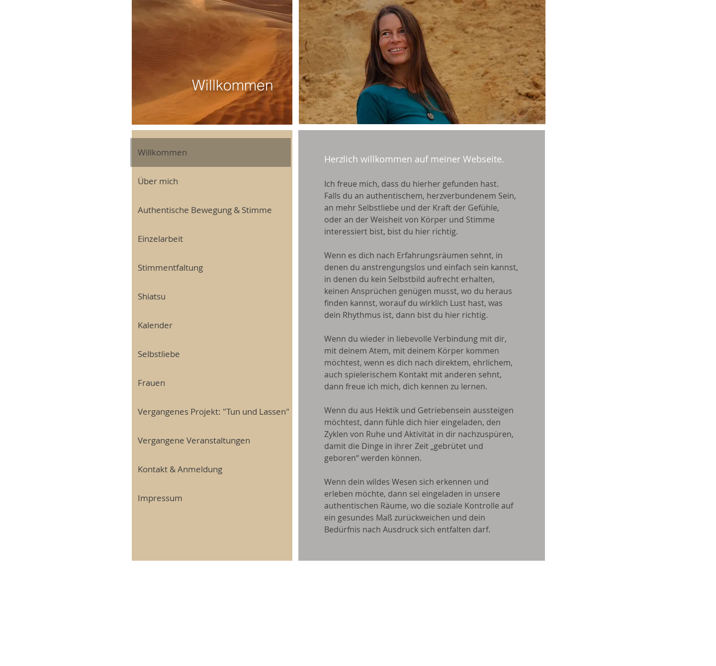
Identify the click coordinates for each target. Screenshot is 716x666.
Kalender (155, 325)
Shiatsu (152, 296)
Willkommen (162, 152)
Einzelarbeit (160, 238)
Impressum (160, 498)
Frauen (151, 382)
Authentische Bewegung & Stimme (205, 210)
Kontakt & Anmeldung (180, 469)
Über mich (158, 181)
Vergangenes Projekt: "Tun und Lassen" (213, 411)
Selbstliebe (159, 354)
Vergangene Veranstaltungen (194, 440)
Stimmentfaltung (170, 267)
